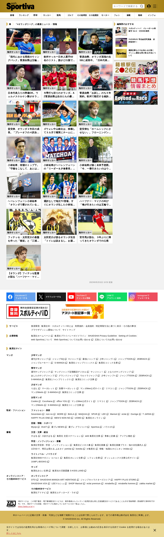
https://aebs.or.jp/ (26, 507)
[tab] (35, 15)
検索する (141, 6)
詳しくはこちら (13, 533)
